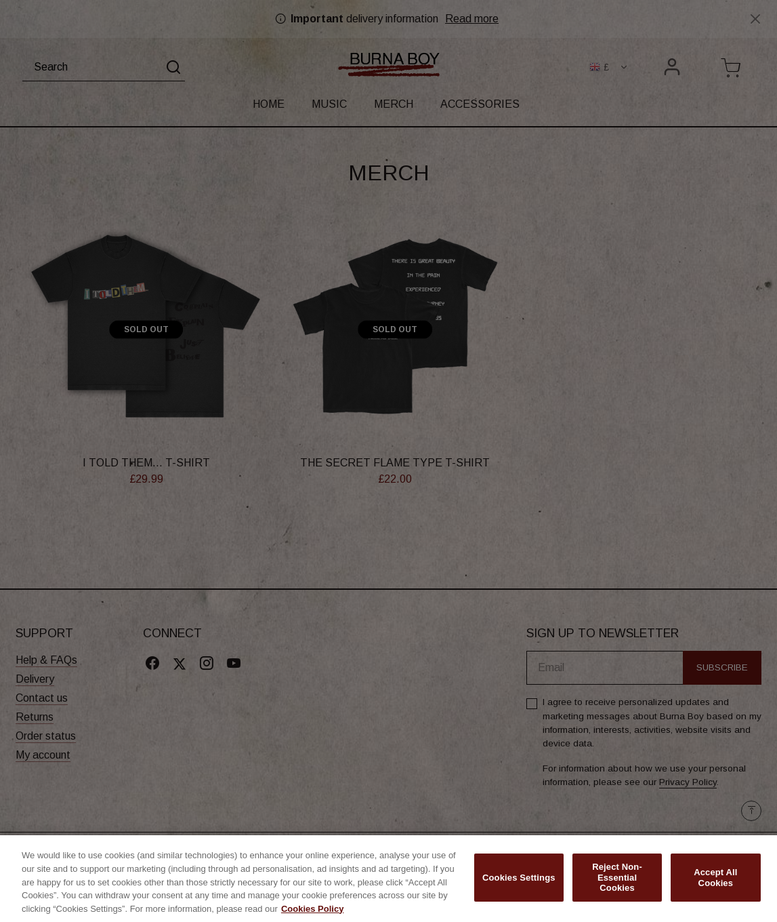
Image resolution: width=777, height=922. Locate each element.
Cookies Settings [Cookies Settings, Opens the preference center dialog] (518, 882)
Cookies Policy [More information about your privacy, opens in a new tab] (312, 913)
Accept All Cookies (715, 881)
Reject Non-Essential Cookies (617, 881)
